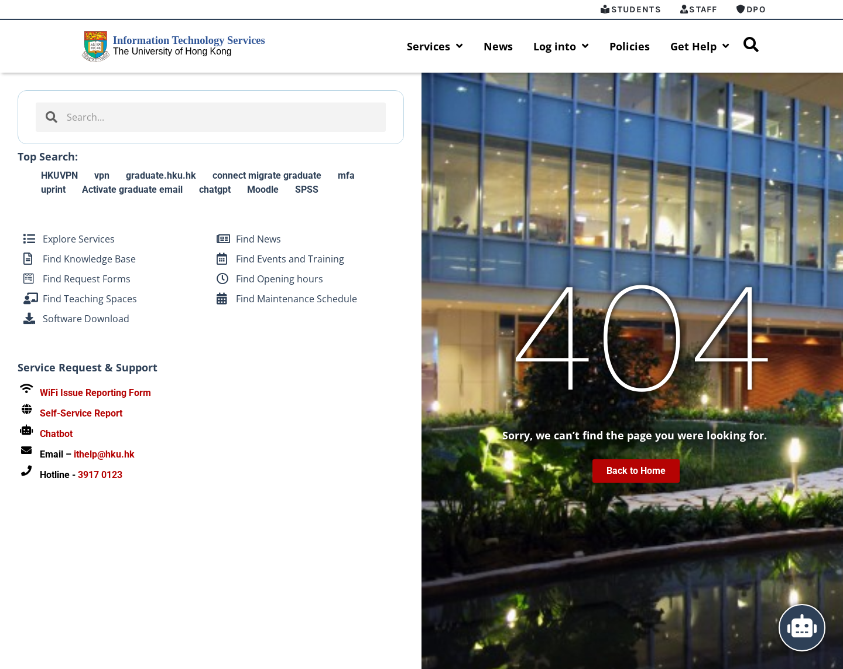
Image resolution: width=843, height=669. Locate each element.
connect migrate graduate (267, 175)
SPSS (306, 189)
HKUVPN (59, 175)
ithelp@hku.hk (104, 454)
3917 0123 (100, 474)
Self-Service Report (81, 413)
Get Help (699, 46)
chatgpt (215, 189)
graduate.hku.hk (161, 175)
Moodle (263, 189)
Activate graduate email (132, 189)
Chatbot (56, 433)
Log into (561, 46)
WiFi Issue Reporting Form (95, 392)
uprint (53, 189)
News (498, 46)
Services (435, 46)
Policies (629, 46)
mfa (346, 175)
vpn (101, 175)
